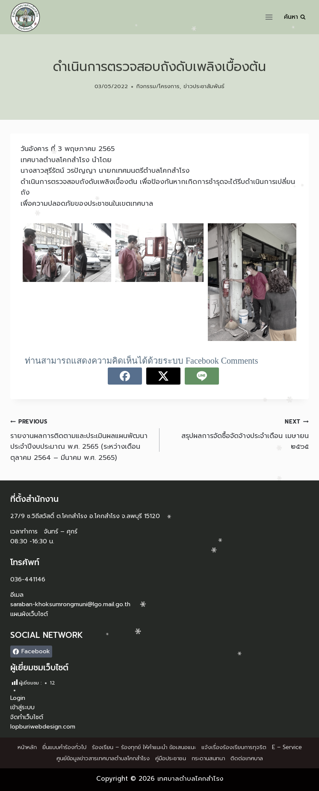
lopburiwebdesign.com (42, 726)
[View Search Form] (295, 17)
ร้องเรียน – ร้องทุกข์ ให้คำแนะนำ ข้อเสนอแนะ (144, 747)
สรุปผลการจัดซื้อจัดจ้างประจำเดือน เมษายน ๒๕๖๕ (237, 434)
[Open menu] (269, 17)
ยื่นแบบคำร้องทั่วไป (64, 747)
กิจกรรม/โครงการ (158, 86)
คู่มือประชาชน (170, 758)
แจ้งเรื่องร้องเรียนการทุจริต (233, 747)
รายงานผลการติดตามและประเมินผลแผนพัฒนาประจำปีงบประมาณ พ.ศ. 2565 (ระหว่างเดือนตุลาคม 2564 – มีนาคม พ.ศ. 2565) (81, 439)
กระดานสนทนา (208, 758)
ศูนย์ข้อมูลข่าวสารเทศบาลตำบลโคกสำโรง (103, 758)
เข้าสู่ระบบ (22, 707)
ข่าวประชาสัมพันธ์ (203, 86)
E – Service (287, 747)
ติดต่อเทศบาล (246, 758)
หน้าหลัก (27, 747)
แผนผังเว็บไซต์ (29, 614)
